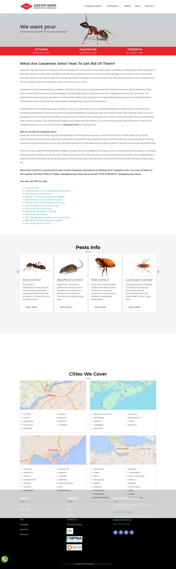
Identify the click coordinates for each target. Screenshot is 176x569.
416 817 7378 (135, 53)
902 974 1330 (88, 53)
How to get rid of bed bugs (38, 208)
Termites (24, 524)
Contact (149, 6)
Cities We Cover (93, 6)
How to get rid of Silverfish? (38, 194)
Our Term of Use (121, 524)
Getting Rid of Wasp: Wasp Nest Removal (45, 203)
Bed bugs (24, 505)
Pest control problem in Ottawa (40, 211)
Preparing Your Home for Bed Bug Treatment (47, 191)
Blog (138, 6)
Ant (21, 519)
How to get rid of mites (36, 214)
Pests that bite (32, 188)
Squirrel (24, 529)
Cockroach (25, 510)
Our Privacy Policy (122, 512)
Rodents (24, 515)
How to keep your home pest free (41, 205)
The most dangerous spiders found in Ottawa (47, 217)
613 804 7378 (41, 53)
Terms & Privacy (74, 524)
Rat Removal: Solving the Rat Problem (44, 200)
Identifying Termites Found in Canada (43, 220)
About (128, 6)
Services (71, 515)
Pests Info (112, 6)
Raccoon (24, 534)
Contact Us (72, 519)
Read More (31, 307)
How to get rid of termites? (38, 223)
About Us (71, 505)
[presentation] (18, 271)
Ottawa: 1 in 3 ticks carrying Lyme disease (45, 197)
